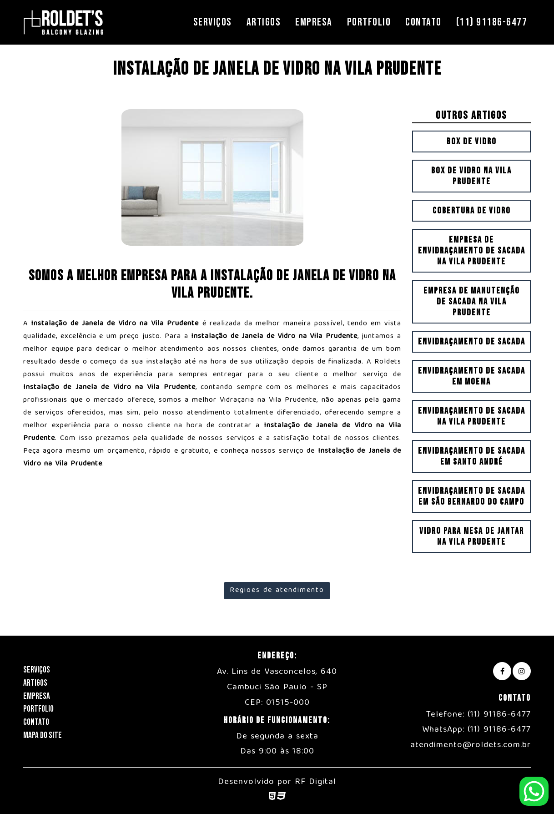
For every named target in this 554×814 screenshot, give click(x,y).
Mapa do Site (42, 735)
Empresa (313, 22)
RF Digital (315, 782)
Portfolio (369, 22)
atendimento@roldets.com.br (470, 745)
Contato (423, 22)
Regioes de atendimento (277, 590)
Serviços (212, 22)
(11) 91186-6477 (492, 22)
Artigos (264, 22)
